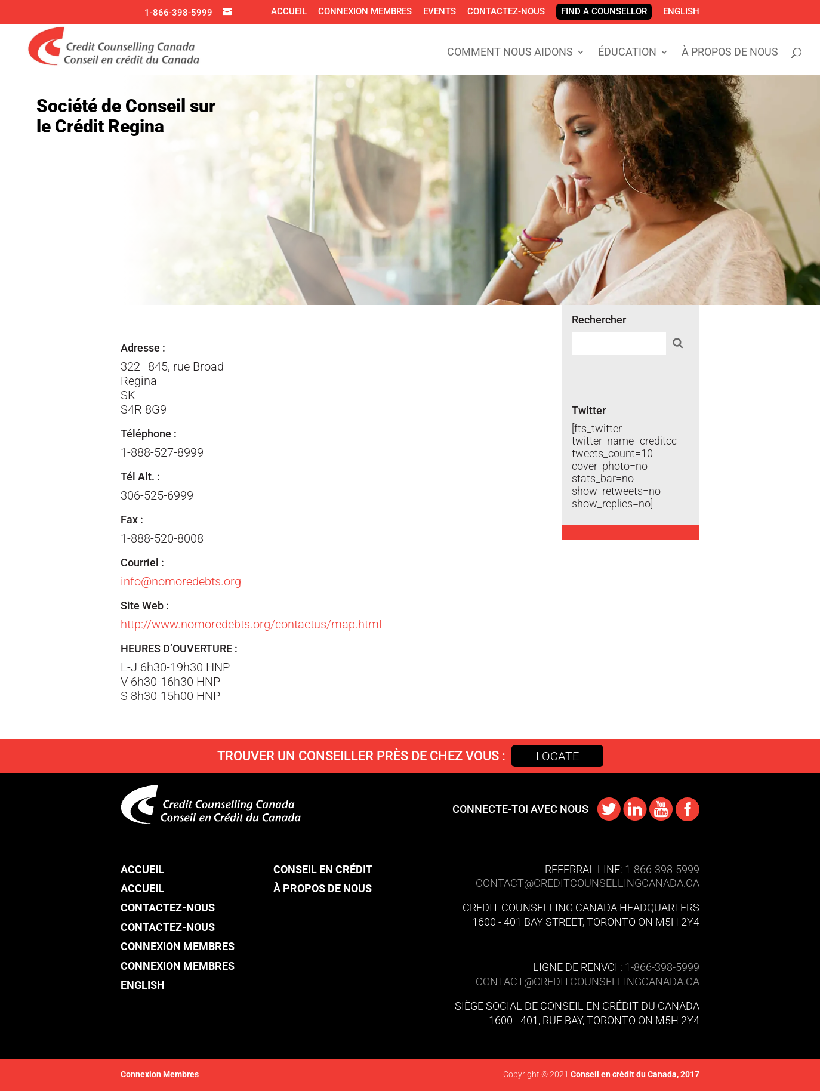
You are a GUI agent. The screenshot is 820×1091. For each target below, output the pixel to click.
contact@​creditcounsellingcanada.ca (587, 981)
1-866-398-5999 (178, 12)
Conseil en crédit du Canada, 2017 (634, 1074)
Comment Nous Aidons (510, 53)
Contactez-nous (506, 11)
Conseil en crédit (322, 869)
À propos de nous (730, 53)
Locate (557, 756)
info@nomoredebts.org (181, 581)
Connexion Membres (365, 11)
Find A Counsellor (604, 11)
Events (439, 11)
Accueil (289, 11)
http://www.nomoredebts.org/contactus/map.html (251, 624)
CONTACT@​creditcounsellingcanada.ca (587, 883)
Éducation (627, 53)
